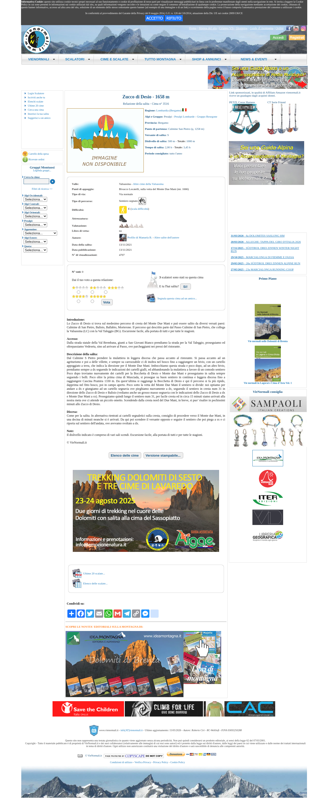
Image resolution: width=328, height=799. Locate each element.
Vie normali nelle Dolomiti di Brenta (268, 347)
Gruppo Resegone (207, 116)
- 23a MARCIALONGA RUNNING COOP (262, 269)
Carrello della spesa (38, 153)
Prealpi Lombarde (184, 116)
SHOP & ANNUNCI (209, 59)
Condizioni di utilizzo (121, 762)
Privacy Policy (160, 762)
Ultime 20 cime (36, 105)
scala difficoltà (139, 208)
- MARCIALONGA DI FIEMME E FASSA (262, 257)
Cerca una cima (36, 109)
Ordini (279, 28)
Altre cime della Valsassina (148, 183)
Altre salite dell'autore (166, 237)
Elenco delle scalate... (95, 583)
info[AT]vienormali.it (131, 730)
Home (193, 28)
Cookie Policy (177, 762)
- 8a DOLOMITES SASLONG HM (258, 235)
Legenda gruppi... (42, 170)
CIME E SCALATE (117, 59)
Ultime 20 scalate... (94, 573)
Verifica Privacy (143, 762)
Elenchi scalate (35, 101)
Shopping (242, 28)
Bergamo (175, 110)
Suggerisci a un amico (39, 118)
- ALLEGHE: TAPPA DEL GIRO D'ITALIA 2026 (266, 241)
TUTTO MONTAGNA (163, 59)
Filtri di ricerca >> (42, 188)
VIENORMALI (41, 59)
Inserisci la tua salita (38, 113)
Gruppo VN (226, 28)
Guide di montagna (261, 28)
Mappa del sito (208, 28)
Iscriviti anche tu (36, 97)
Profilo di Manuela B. (140, 237)
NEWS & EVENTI (256, 59)
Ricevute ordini (36, 159)
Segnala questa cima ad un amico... (177, 298)
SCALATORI (77, 59)
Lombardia (162, 110)
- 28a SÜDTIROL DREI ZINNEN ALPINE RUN (265, 263)
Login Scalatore (36, 93)
